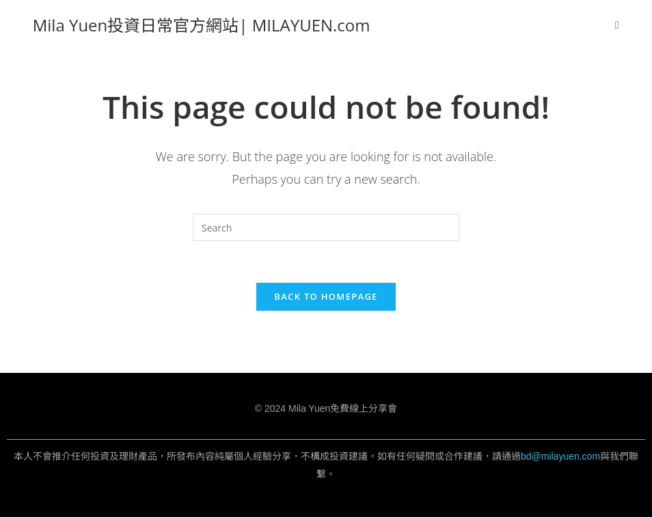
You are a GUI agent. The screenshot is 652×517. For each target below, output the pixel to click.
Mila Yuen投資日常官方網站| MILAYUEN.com (201, 25)
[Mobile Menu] (617, 25)
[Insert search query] (326, 227)
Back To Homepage (325, 296)
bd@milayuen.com (560, 456)
